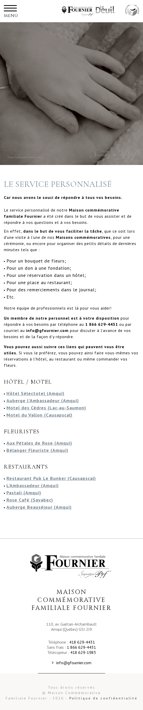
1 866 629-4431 (81, 647)
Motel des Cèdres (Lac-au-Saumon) (46, 408)
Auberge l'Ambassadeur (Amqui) (42, 401)
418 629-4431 (82, 642)
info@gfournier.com (73, 662)
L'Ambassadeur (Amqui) (32, 485)
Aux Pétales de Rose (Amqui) (39, 443)
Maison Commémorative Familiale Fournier (78, 11)
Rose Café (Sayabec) (29, 500)
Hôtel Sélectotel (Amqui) (35, 393)
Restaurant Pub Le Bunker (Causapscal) (51, 478)
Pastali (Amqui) (23, 493)
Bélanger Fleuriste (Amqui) (37, 450)
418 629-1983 (83, 652)
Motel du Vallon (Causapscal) (39, 415)
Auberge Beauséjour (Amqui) (39, 507)
